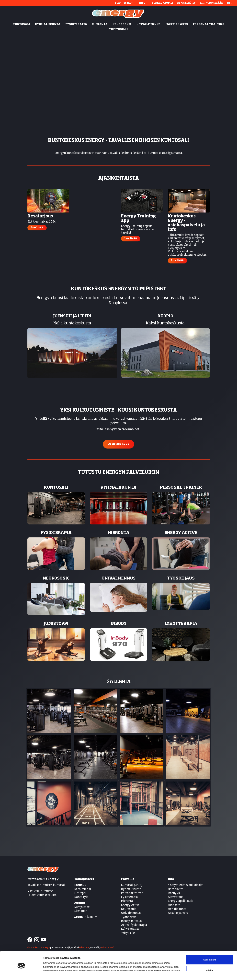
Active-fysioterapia (134, 925)
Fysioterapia (129, 897)
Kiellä (209, 951)
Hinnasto (174, 905)
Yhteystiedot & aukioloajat (185, 885)
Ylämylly (85, 917)
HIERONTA (100, 24)
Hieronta (127, 901)
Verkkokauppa (162, 3)
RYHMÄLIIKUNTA (47, 24)
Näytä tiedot (50, 964)
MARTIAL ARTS (177, 24)
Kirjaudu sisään (211, 3)
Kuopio (79, 903)
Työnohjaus (128, 917)
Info (143, 3)
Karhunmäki (82, 889)
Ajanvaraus (175, 897)
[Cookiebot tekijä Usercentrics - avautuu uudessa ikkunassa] (21, 964)
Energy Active (130, 905)
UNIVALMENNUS (148, 24)
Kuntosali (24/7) (131, 885)
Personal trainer (132, 893)
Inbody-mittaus (131, 921)
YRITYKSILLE (118, 29)
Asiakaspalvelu (178, 913)
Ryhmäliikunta (131, 889)
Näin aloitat (175, 889)
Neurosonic (128, 909)
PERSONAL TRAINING (208, 24)
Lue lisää (37, 227)
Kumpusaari (82, 907)
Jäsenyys (174, 893)
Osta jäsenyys (118, 444)
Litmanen (80, 911)
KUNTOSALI (21, 24)
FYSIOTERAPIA (76, 24)
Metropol (80, 893)
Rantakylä (81, 897)
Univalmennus (131, 913)
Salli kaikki (209, 940)
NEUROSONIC (122, 24)
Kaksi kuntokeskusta (165, 323)
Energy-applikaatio (180, 901)
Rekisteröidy (186, 3)
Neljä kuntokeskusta (72, 323)
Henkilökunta (177, 909)
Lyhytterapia (130, 929)
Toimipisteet (125, 3)
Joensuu (80, 885)
